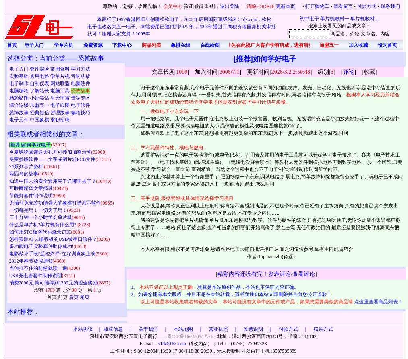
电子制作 (19, 83)
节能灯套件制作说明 (31, 195)
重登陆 (211, 6)
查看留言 (343, 6)
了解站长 (40, 91)
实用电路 (40, 76)
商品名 (338, 34)
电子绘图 (60, 105)
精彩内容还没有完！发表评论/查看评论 (266, 274)
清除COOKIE (260, 6)
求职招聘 (60, 120)
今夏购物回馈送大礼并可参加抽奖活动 (50, 152)
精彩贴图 (19, 98)
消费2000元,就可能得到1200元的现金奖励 (53, 283)
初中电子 (309, 18)
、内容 (382, 34)
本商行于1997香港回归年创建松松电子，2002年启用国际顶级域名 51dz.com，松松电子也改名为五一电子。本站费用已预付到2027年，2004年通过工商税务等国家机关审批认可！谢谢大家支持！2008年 (181, 27)
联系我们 (390, 6)
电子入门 (19, 69)
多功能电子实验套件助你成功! (41, 246)
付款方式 (366, 6)
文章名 (368, 34)
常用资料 (60, 69)
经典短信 (40, 112)
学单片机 (60, 76)
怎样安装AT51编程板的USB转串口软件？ (53, 239)
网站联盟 (60, 83)
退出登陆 (230, 6)
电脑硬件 (80, 83)
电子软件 (80, 105)
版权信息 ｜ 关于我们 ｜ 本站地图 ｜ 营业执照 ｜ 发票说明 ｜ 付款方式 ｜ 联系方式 (218, 329)
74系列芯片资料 (26, 166)
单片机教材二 (364, 18)
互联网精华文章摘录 (31, 188)
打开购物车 (317, 6)
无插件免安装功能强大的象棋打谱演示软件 (55, 203)
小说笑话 (40, 98)
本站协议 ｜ (87, 329)
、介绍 (352, 34)
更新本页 (286, 6)
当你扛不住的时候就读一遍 (38, 268)
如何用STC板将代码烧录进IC (40, 232)
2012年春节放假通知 (31, 261)
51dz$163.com (171, 343)
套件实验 (40, 69)
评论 (348, 72)
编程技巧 (80, 112)
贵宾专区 (80, 98)
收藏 (369, 72)
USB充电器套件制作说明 (35, 275)
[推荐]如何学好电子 (30, 145)
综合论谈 (19, 105)
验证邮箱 (193, 6)
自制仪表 (40, 83)
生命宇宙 (60, 98)
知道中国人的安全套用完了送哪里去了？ (52, 181)
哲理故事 (60, 112)
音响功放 (80, 76)
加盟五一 (40, 105)
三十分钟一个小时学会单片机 (40, 217)
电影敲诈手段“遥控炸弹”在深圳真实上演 (52, 254)
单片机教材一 (334, 18)
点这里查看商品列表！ (379, 302)
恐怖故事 (19, 112)
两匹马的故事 (23, 174)
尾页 (84, 297)
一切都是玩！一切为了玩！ (38, 210)
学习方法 (80, 69)
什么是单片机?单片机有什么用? (43, 225)
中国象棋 (40, 120)
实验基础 (19, 76)
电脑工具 (60, 91)
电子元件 (19, 120)
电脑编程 (19, 91)
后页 (74, 297)
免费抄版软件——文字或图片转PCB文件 (52, 159)
